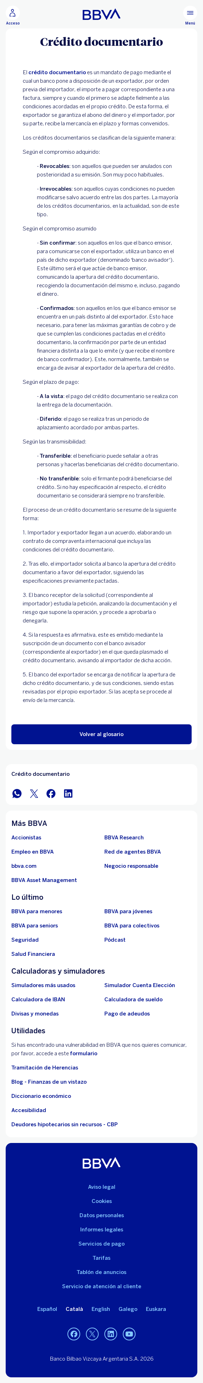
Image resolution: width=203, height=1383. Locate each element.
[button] (101, 734)
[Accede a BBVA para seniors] (34, 925)
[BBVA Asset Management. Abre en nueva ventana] (44, 880)
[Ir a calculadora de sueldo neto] (133, 999)
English (101, 1309)
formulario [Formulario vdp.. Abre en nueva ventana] (83, 1053)
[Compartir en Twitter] (34, 793)
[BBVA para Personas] (102, 14)
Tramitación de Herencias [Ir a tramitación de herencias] (44, 1068)
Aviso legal (101, 1187)
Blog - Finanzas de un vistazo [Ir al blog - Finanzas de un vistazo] (49, 1082)
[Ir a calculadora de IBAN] (38, 999)
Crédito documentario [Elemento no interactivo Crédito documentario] (40, 774)
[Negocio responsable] (131, 866)
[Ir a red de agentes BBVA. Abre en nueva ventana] (132, 852)
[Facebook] (73, 1334)
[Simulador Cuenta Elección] (139, 985)
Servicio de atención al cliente (101, 1286)
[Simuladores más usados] (43, 985)
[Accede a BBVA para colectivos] (131, 925)
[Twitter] (92, 1334)
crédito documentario (57, 72)
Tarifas (101, 1258)
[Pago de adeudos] (127, 1013)
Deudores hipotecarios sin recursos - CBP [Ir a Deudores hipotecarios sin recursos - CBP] (64, 1124)
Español (47, 1309)
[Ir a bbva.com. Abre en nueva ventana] (24, 866)
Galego (128, 1309)
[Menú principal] (190, 16)
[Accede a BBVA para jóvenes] (128, 911)
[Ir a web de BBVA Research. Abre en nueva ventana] (124, 837)
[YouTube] (129, 1334)
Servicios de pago (101, 1244)
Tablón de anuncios (101, 1272)
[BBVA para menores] (36, 911)
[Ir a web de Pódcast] (115, 940)
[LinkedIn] (110, 1334)
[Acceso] (13, 16)
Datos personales (101, 1215)
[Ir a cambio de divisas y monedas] (35, 1013)
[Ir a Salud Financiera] (33, 954)
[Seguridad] (25, 940)
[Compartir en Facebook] (51, 793)
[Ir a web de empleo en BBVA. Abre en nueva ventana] (32, 852)
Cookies (102, 1201)
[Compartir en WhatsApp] (17, 793)
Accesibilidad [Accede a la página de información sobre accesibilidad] (28, 1110)
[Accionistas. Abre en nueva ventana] (26, 837)
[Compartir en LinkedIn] (68, 793)
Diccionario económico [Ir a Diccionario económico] (41, 1096)
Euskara (156, 1309)
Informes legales (101, 1229)
